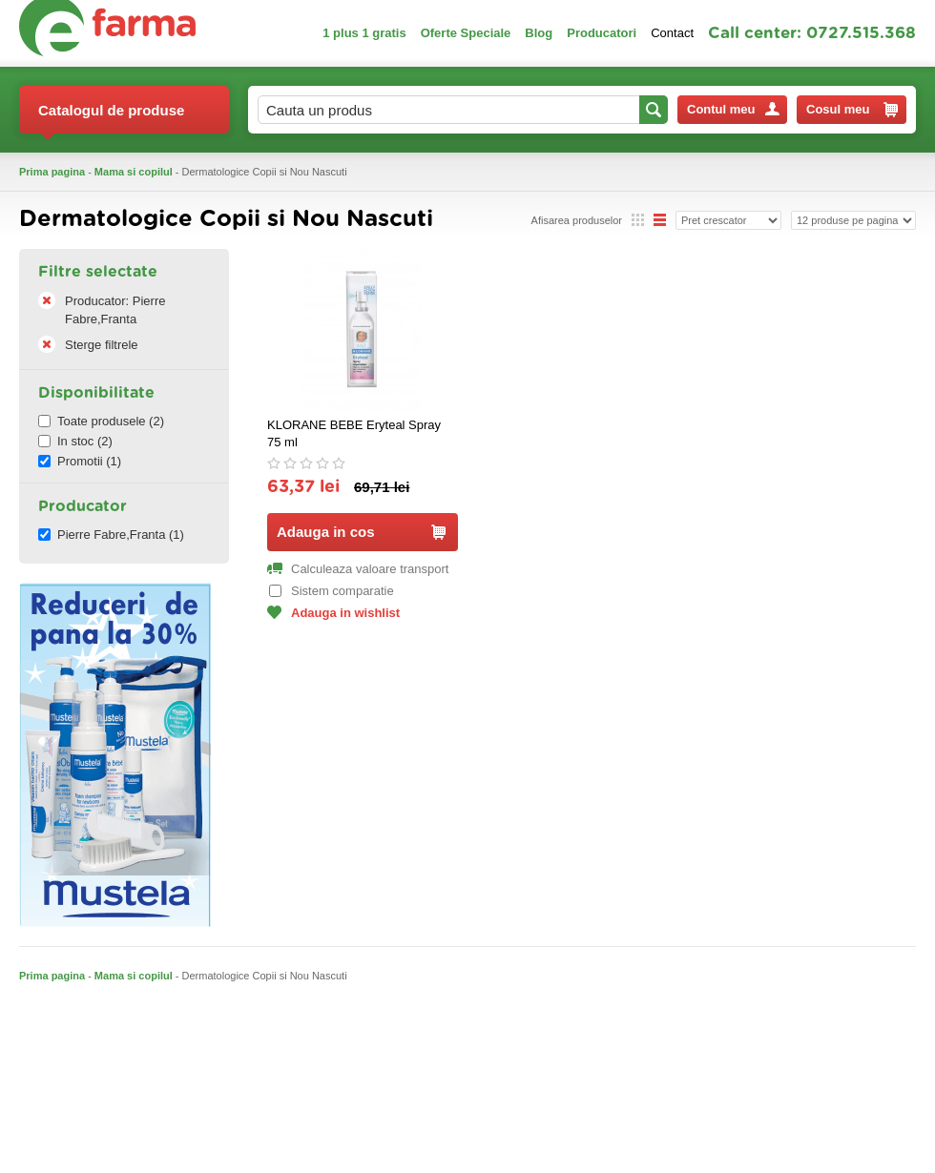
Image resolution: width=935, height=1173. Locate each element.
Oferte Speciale (466, 33)
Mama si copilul (133, 171)
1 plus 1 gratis (363, 33)
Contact (672, 33)
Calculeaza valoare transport (357, 569)
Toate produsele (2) (101, 421)
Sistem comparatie (331, 591)
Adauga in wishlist (333, 613)
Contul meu (733, 109)
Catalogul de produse (111, 118)
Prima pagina (52, 171)
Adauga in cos (361, 532)
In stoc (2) (75, 441)
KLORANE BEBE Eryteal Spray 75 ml (354, 433)
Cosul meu (852, 109)
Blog (538, 33)
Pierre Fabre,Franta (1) (111, 534)
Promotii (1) (79, 461)
